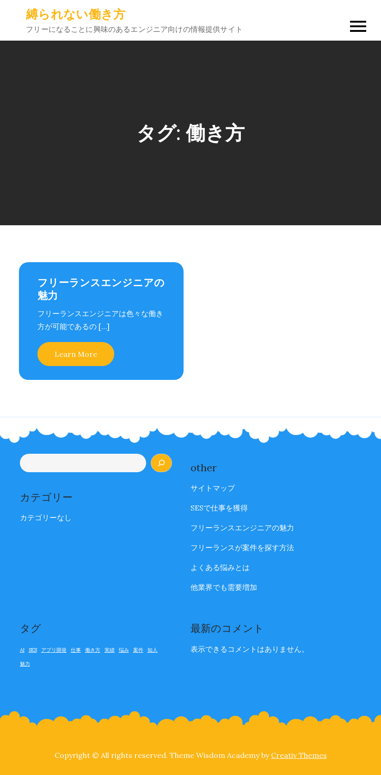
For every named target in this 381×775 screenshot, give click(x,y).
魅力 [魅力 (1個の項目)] (25, 664)
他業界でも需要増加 (223, 587)
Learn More (76, 354)
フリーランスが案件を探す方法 (242, 547)
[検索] (161, 463)
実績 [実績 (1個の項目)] (109, 650)
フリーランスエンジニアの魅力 (242, 527)
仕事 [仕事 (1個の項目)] (76, 650)
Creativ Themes (299, 755)
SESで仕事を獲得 (219, 507)
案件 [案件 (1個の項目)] (138, 650)
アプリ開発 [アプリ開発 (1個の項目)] (54, 650)
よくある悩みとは (220, 567)
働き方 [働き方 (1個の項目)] (92, 650)
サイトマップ (212, 488)
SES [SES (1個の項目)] (33, 650)
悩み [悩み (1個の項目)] (124, 650)
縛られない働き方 (75, 14)
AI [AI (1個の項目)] (22, 650)
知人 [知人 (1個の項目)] (152, 650)
